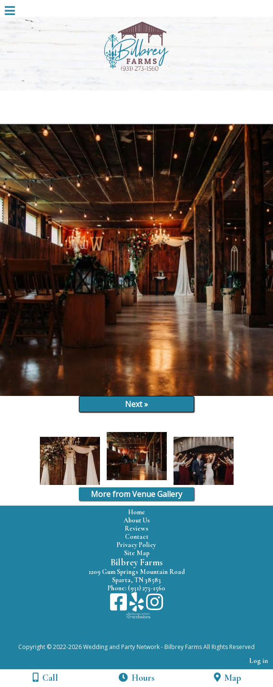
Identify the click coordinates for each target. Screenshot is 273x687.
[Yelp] (137, 605)
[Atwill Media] (145, 636)
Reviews (136, 528)
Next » (136, 404)
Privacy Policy (136, 545)
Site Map (136, 553)
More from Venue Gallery (136, 494)
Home (136, 512)
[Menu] (10, 12)
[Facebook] (119, 605)
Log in (258, 661)
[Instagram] (154, 605)
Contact (137, 537)
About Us (137, 520)
